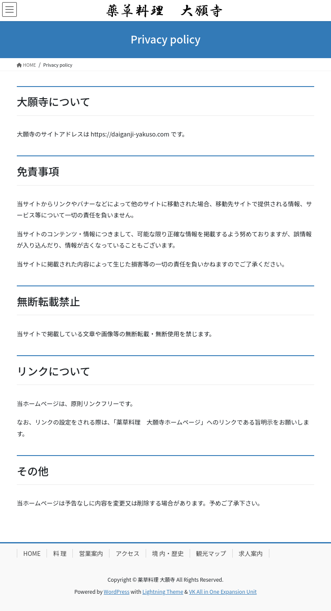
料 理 (59, 553)
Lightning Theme (162, 591)
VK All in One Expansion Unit (223, 591)
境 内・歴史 (168, 553)
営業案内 (91, 553)
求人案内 (251, 553)
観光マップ (211, 553)
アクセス (127, 553)
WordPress (117, 591)
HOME (32, 553)
